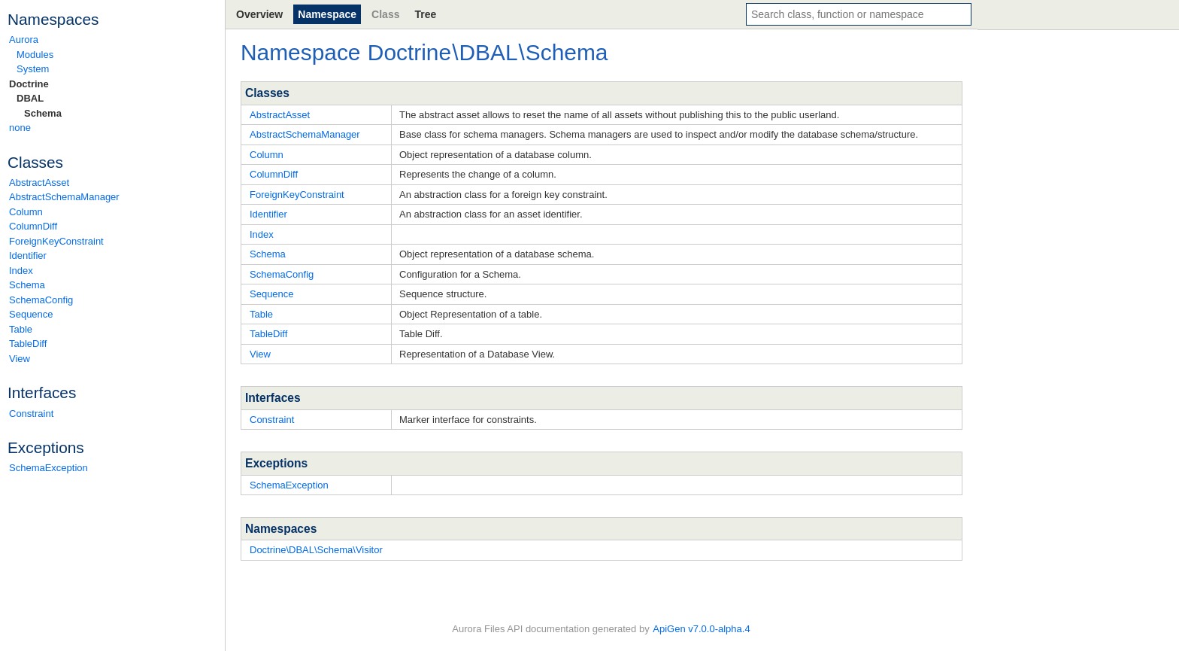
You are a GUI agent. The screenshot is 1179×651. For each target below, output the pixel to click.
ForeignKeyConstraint (56, 241)
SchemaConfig (41, 300)
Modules (35, 54)
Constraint (31, 413)
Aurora (23, 39)
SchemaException (48, 467)
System (33, 69)
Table (20, 329)
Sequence (31, 314)
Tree (425, 14)
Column (26, 212)
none (20, 127)
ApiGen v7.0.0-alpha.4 (701, 628)
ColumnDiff (33, 226)
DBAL (30, 98)
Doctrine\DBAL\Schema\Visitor (316, 549)
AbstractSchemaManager (64, 196)
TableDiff (28, 343)
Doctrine (29, 84)
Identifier (28, 255)
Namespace (327, 14)
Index (21, 270)
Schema (43, 113)
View (19, 358)
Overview (259, 14)
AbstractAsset (39, 182)
